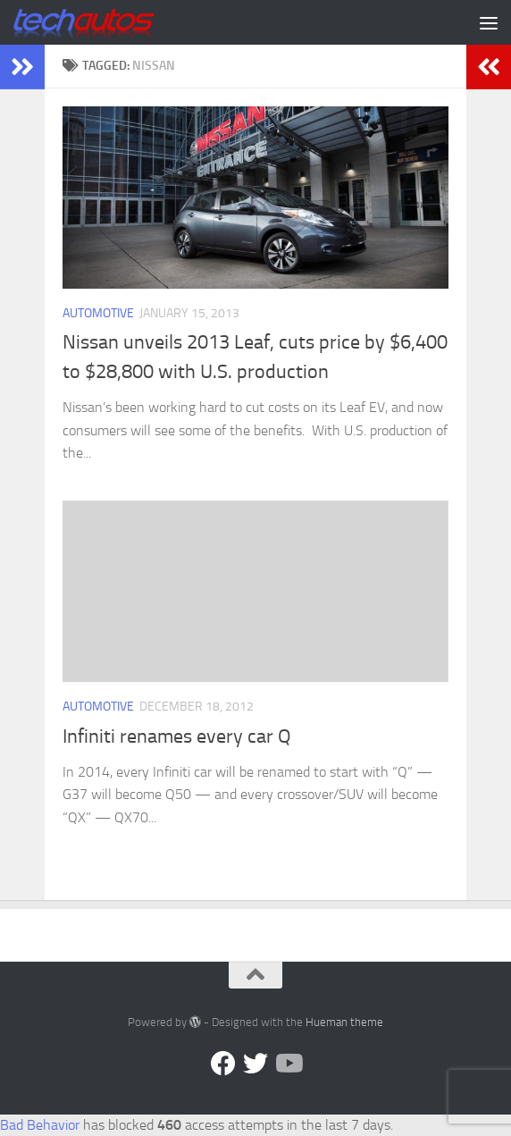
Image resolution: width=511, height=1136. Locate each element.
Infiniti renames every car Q (177, 736)
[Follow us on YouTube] (287, 1063)
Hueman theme (344, 1022)
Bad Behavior (40, 1124)
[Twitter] (255, 1063)
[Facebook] (223, 1063)
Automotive (98, 313)
